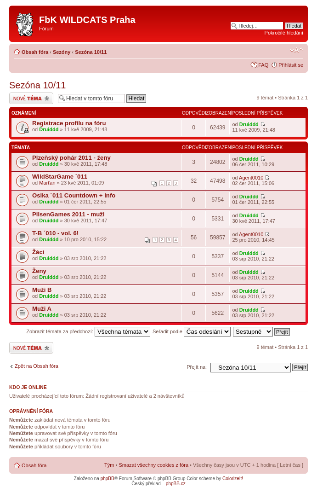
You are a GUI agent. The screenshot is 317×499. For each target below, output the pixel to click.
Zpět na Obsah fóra (36, 366)
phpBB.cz (176, 483)
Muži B (42, 289)
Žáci (38, 252)
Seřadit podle (192, 331)
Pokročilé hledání (284, 32)
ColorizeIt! (232, 478)
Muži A (41, 308)
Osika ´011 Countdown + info (73, 195)
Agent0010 (251, 177)
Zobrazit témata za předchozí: (88, 331)
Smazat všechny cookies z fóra (153, 465)
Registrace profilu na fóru (69, 123)
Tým (109, 465)
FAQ (263, 65)
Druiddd (48, 129)
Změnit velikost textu (296, 50)
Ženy (39, 270)
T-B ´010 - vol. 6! (55, 233)
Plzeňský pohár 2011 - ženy (71, 157)
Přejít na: (197, 367)
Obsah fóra (35, 52)
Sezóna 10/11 (91, 52)
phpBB (107, 478)
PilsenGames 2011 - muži (68, 214)
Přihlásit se (290, 65)
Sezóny (62, 52)
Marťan (47, 183)
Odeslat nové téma (31, 98)
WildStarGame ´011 (59, 176)
